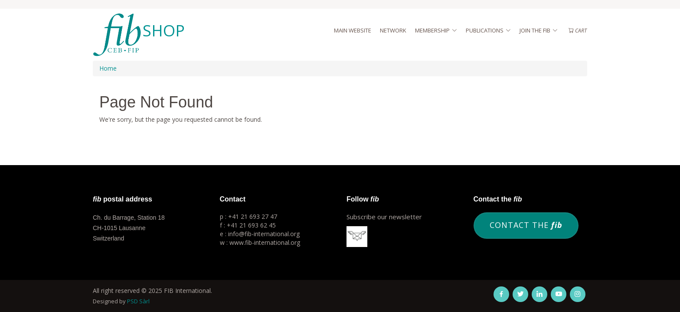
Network (393, 30)
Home (108, 68)
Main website (352, 30)
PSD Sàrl (138, 301)
